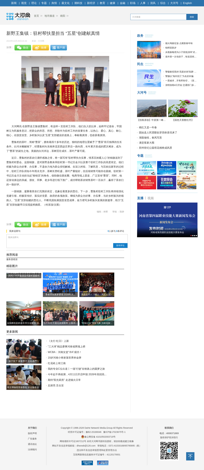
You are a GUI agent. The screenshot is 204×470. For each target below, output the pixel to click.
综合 (163, 3)
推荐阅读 (12, 254)
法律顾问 (32, 449)
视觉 (24, 3)
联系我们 (169, 428)
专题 (44, 3)
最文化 (66, 3)
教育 (102, 3)
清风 (153, 3)
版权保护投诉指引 (169, 437)
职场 (132, 3)
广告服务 (32, 438)
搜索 (192, 17)
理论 (34, 3)
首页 (36, 15)
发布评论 (120, 245)
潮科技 (78, 3)
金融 (122, 3)
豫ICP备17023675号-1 (114, 432)
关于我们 (32, 428)
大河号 (174, 3)
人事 (143, 3)
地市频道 (49, 15)
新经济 (91, 3)
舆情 (54, 3)
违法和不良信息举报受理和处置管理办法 (97, 450)
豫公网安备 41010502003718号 (98, 436)
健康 (112, 3)
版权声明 (32, 433)
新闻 (14, 3)
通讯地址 (32, 444)
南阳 (62, 15)
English (187, 3)
